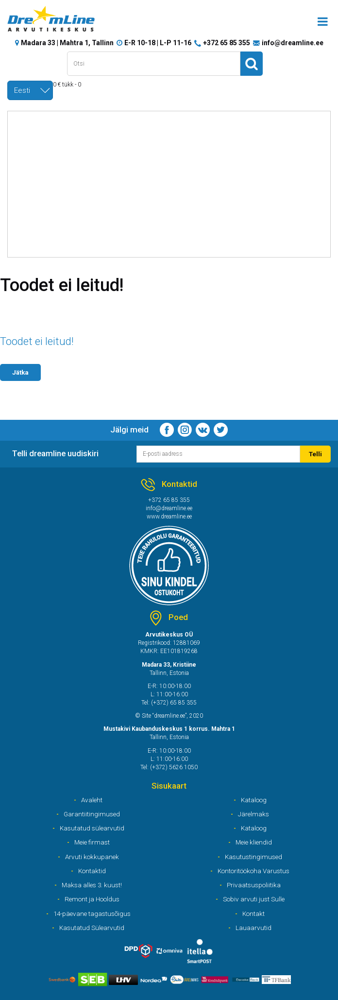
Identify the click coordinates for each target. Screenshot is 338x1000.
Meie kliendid (254, 842)
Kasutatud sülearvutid (92, 828)
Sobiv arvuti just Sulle (254, 899)
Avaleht (91, 800)
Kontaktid (92, 871)
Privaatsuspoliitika (254, 885)
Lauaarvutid (253, 927)
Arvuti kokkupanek (92, 857)
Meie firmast (92, 842)
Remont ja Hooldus (92, 899)
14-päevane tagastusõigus (92, 913)
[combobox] (30, 90)
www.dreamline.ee (169, 516)
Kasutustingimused (253, 857)
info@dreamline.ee (292, 43)
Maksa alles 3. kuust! (92, 885)
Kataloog (254, 800)
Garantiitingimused (92, 814)
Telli (315, 454)
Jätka (20, 372)
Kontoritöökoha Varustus (253, 871)
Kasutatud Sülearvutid (91, 927)
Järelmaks (253, 814)
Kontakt (253, 913)
